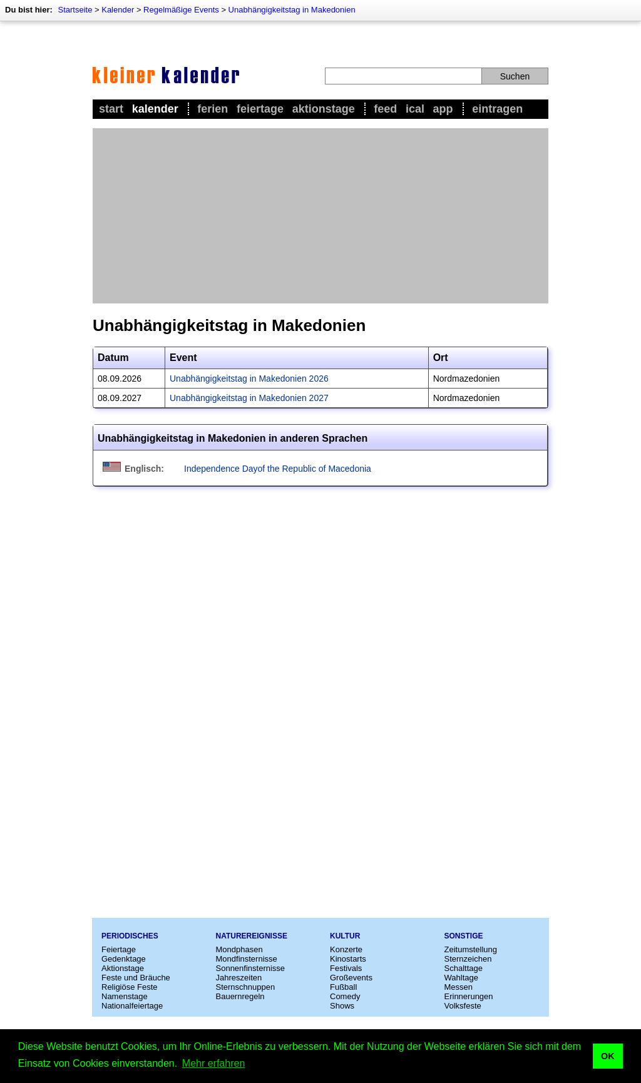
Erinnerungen (468, 996)
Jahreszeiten (239, 977)
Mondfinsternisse (246, 959)
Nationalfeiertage (132, 1005)
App (443, 109)
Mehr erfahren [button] (213, 1063)
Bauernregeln (240, 996)
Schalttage (463, 968)
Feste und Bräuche (135, 977)
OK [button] (608, 1056)
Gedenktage (123, 959)
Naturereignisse (251, 936)
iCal (415, 109)
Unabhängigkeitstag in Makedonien (292, 9)
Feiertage (260, 109)
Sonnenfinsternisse (250, 968)
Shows (342, 1005)
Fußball (343, 987)
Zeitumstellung (471, 949)
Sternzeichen (468, 959)
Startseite (75, 9)
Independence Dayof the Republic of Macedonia (277, 469)
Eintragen (497, 109)
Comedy (345, 996)
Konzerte (346, 949)
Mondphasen (239, 949)
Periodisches (129, 936)
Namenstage (124, 996)
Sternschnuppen (245, 987)
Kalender (117, 9)
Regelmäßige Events (181, 9)
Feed (385, 109)
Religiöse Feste (129, 987)
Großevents (351, 977)
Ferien (212, 109)
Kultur (345, 936)
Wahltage (461, 977)
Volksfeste (462, 1005)
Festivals (346, 968)
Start (111, 109)
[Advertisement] (320, 215)
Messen (458, 987)
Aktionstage (323, 109)
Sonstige (463, 936)
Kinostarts (348, 959)
